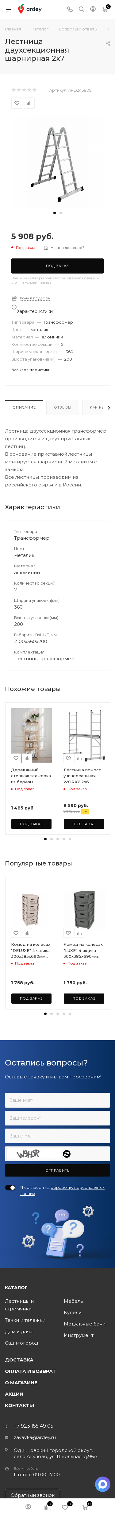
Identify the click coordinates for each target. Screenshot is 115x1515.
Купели (73, 1312)
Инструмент (79, 1335)
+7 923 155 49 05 (33, 1426)
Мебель (73, 1301)
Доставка (19, 1360)
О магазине (21, 1382)
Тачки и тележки (25, 1320)
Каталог (16, 1287)
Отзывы (62, 407)
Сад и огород (21, 1343)
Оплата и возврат (30, 1371)
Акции (14, 1394)
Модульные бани (84, 1324)
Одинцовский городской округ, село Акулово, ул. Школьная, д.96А (55, 1453)
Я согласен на (62, 1190)
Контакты (19, 1405)
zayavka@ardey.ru (35, 1437)
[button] (55, 213)
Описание (24, 407)
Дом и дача (19, 1331)
